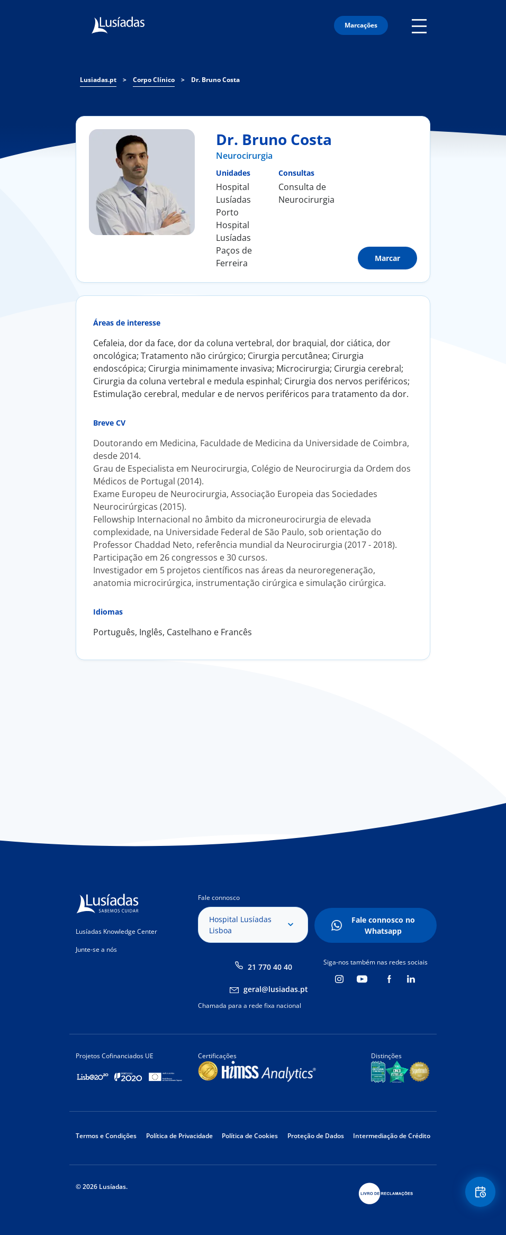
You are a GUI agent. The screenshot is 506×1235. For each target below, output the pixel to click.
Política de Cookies (250, 1135)
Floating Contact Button (479, 1193)
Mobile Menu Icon (421, 25)
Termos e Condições (106, 1135)
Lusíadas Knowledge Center (116, 931)
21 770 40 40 (270, 967)
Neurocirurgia (244, 155)
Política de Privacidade (179, 1135)
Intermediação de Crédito (391, 1135)
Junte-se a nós (96, 949)
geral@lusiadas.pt (275, 989)
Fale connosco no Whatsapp (383, 925)
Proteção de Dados (315, 1135)
